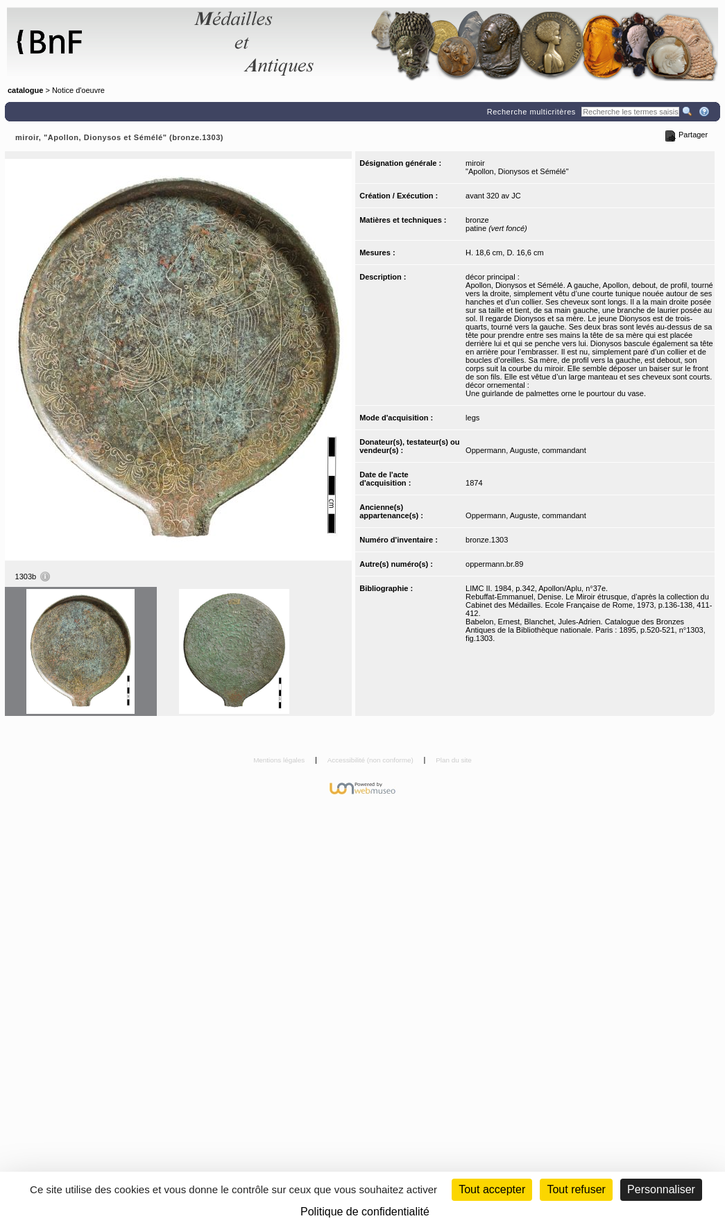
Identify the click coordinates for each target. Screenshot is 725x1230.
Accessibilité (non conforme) (371, 760)
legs (472, 417)
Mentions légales (280, 760)
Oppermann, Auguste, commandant (526, 450)
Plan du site (454, 760)
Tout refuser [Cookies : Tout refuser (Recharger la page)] (576, 1189)
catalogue (25, 90)
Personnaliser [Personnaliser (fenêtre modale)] (661, 1189)
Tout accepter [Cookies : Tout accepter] (492, 1189)
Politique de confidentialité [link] (364, 1212)
